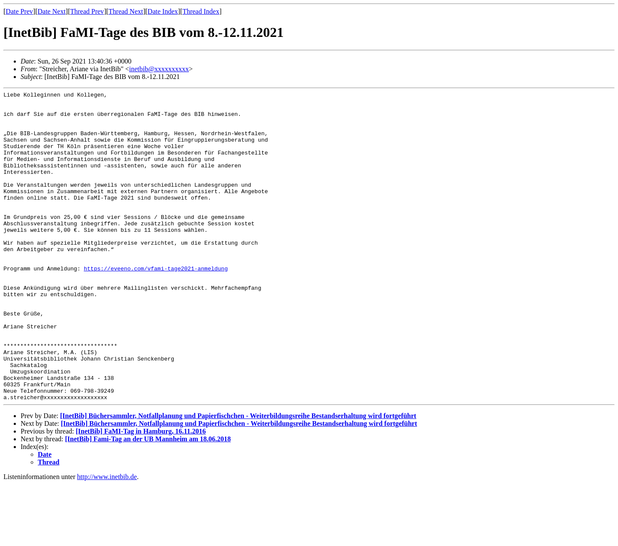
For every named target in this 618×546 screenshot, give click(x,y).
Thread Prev (87, 11)
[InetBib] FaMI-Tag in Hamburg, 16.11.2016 (141, 493)
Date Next (52, 11)
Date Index (163, 11)
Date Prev (19, 11)
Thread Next (126, 11)
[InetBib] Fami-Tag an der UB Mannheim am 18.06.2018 (148, 500)
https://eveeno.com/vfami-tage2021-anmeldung (155, 304)
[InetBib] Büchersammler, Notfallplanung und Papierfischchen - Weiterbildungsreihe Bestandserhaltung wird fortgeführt (238, 477)
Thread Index (200, 11)
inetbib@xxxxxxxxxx (159, 69)
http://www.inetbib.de (107, 538)
